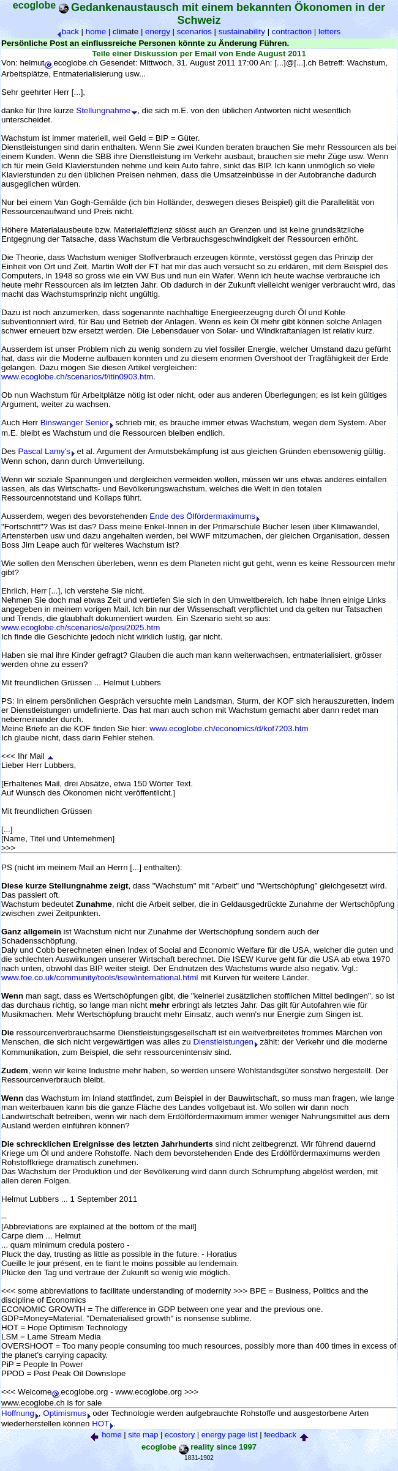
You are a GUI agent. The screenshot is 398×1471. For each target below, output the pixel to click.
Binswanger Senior (76, 422)
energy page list (229, 1434)
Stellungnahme (106, 110)
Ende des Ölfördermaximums (204, 516)
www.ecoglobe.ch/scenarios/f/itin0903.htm (77, 376)
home (96, 31)
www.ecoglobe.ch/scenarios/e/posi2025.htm (80, 627)
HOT (102, 1423)
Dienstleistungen (225, 1041)
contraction (292, 31)
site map (143, 1434)
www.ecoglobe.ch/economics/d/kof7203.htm (228, 728)
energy (157, 31)
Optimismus (66, 1413)
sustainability (242, 31)
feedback (280, 1434)
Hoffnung (20, 1413)
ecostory (180, 1434)
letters (329, 31)
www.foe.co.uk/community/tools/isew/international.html (99, 977)
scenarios (194, 31)
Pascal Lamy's (46, 451)
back (68, 31)
